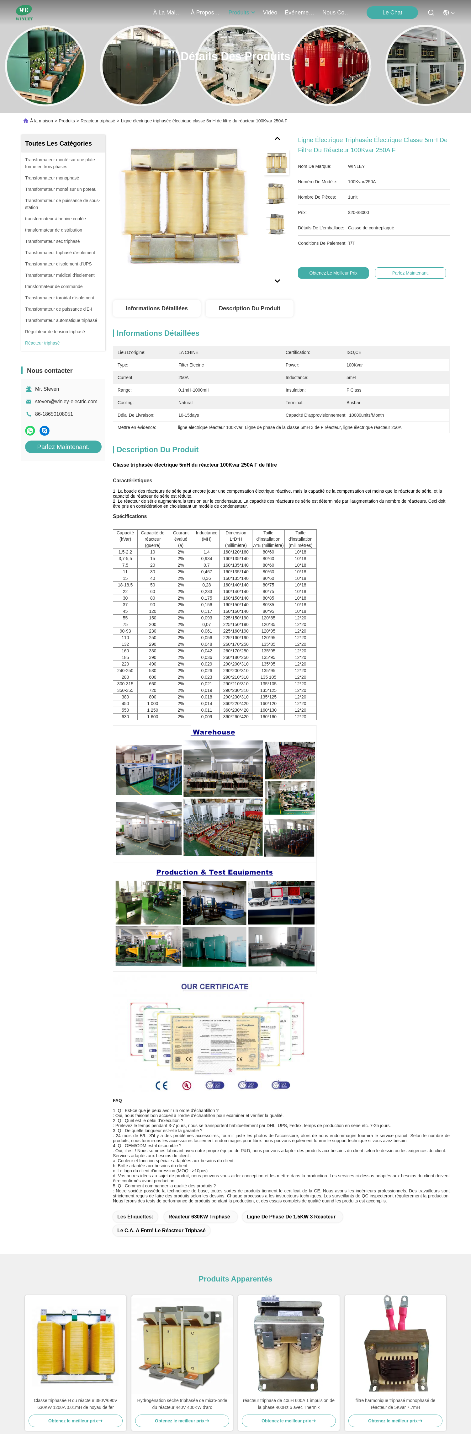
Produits (67, 120)
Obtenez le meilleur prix (333, 273)
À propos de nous (206, 12)
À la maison (168, 12)
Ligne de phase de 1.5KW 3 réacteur (291, 1216)
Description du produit (249, 308)
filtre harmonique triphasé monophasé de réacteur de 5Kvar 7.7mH (396, 1404)
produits (242, 12)
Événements (300, 12)
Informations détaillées (157, 308)
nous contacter (337, 12)
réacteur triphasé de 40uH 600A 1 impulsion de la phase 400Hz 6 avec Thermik (289, 1404)
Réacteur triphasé (98, 120)
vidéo (270, 12)
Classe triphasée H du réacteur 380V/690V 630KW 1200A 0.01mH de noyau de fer (75, 1404)
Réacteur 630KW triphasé (199, 1216)
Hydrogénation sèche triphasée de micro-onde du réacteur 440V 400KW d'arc (182, 1404)
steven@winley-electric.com (66, 401)
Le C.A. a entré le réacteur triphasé (161, 1230)
